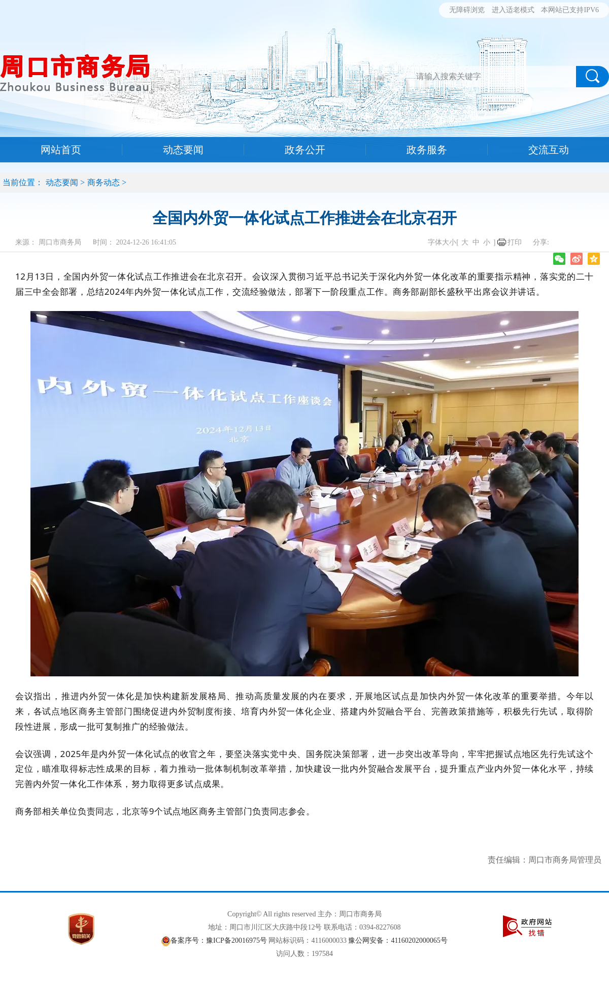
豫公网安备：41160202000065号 (397, 940)
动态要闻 (183, 149)
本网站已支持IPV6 (570, 10)
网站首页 (61, 149)
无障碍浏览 (467, 10)
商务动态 (103, 182)
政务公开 (305, 149)
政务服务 (427, 149)
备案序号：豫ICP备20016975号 (219, 940)
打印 (514, 242)
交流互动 (548, 149)
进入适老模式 (513, 10)
